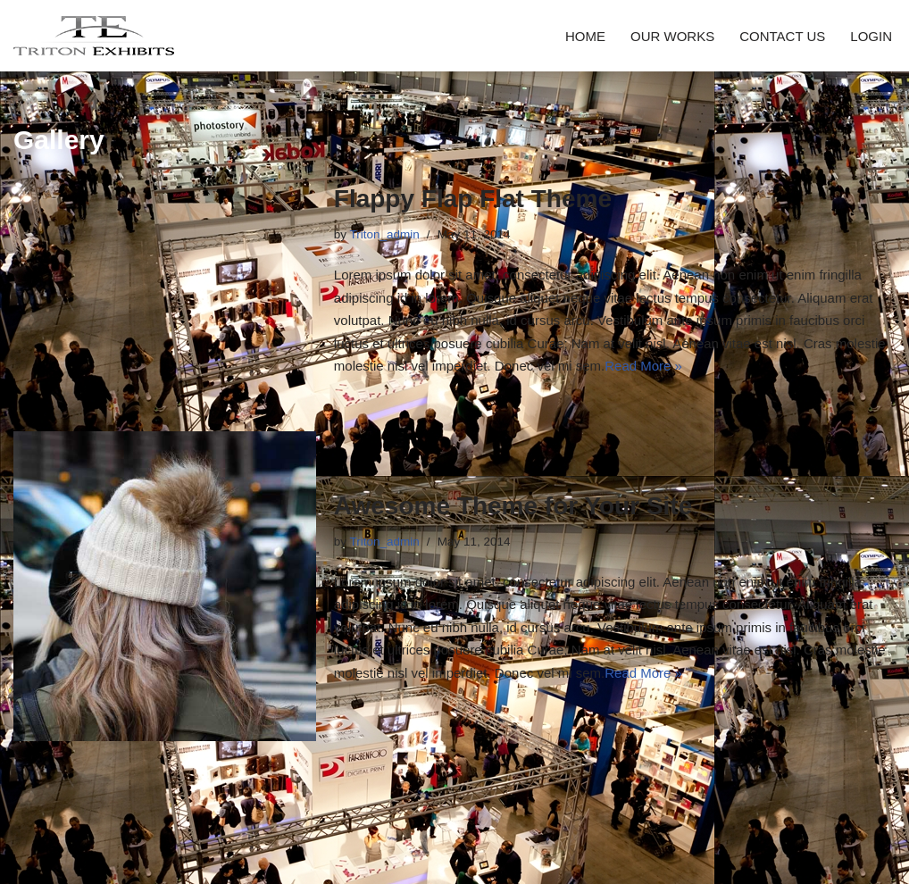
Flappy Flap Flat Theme (473, 199)
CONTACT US (782, 36)
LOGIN (871, 36)
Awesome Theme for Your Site (513, 506)
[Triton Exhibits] (93, 35)
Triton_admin (385, 234)
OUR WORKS (672, 36)
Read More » (643, 365)
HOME (585, 36)
